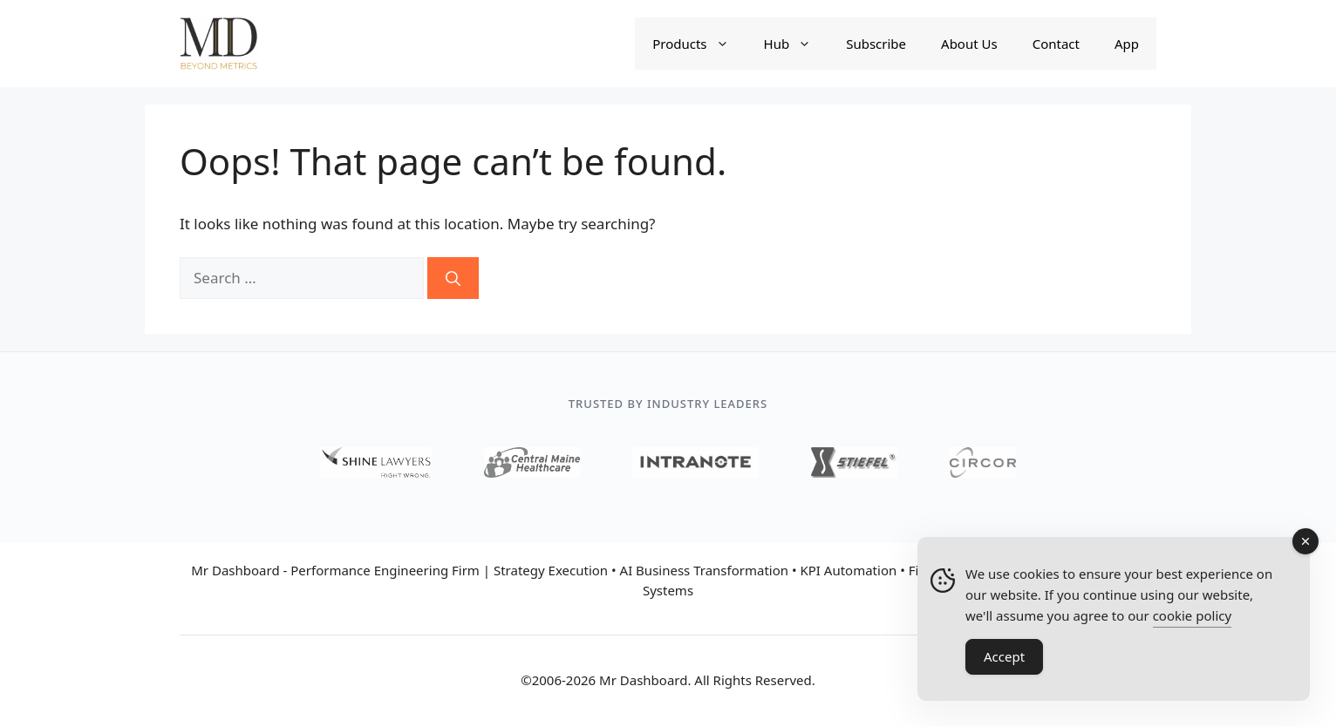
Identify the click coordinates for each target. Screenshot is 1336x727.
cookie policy (1192, 615)
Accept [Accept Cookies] (1004, 656)
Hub (796, 43)
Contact (1056, 43)
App (1126, 43)
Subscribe (876, 43)
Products (699, 43)
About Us (969, 43)
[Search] (453, 278)
